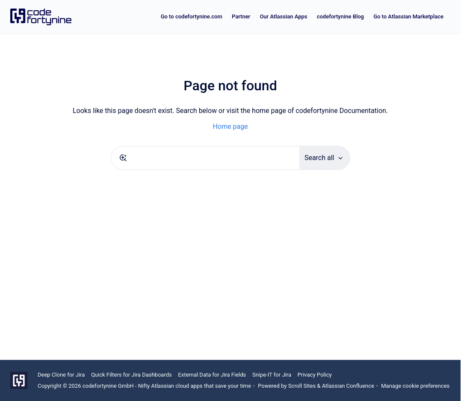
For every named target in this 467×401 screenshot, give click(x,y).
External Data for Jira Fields (212, 374)
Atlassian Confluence (348, 386)
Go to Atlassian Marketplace (408, 16)
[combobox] (205, 157)
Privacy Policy (315, 374)
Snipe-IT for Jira (271, 374)
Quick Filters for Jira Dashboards (131, 374)
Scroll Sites (302, 386)
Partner (241, 16)
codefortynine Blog (340, 16)
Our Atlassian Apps (283, 16)
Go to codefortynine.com (191, 16)
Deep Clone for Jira (61, 374)
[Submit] (123, 158)
